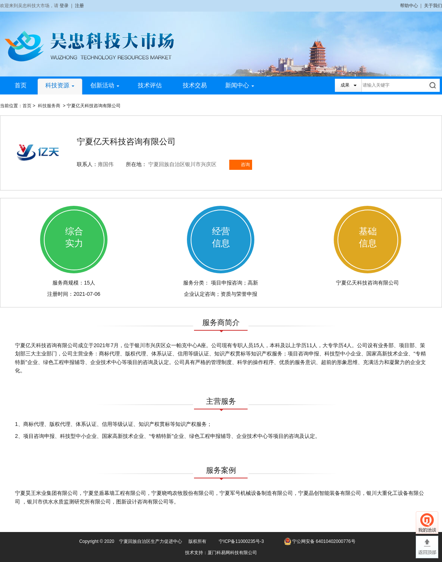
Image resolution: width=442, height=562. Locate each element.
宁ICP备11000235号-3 (241, 541)
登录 (64, 5)
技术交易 (195, 85)
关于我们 (433, 5)
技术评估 (150, 85)
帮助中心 (409, 5)
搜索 (433, 85)
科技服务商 (49, 105)
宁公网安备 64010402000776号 (323, 541)
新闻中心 (239, 85)
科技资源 (60, 85)
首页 (21, 85)
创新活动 (104, 85)
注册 (79, 5)
